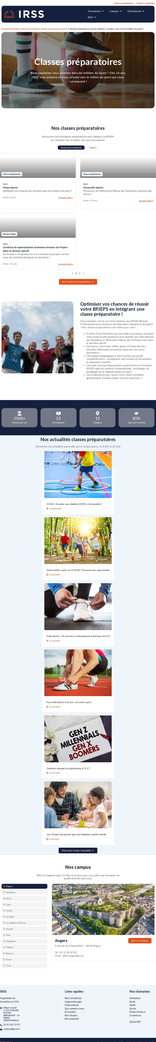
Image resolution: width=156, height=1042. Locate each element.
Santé (132, 1005)
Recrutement (72, 1018)
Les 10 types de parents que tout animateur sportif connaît (76, 834)
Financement (71, 1005)
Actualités (70, 1011)
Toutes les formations (71, 147)
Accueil (5, 29)
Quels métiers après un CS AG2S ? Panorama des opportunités (78, 570)
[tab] (24, 886)
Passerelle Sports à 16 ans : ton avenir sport (69, 702)
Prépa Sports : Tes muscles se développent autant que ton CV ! (78, 636)
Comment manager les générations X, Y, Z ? (68, 768)
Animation (134, 998)
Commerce (135, 1015)
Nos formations (73, 998)
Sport (92, 147)
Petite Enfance (137, 1011)
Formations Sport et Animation (24, 29)
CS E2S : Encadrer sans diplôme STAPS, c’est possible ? (74, 504)
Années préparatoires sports (54, 29)
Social (132, 1008)
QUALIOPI (134, 1021)
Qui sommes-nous (74, 1008)
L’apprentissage (73, 1001)
